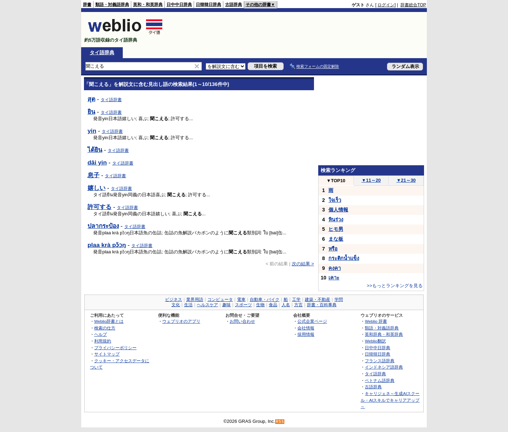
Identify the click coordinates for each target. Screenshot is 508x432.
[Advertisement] (297, 29)
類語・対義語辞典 (112, 4)
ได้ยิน (94, 149)
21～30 (406, 180)
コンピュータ (220, 299)
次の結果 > (303, 263)
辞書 (87, 4)
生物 (260, 305)
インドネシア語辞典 (384, 367)
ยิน (91, 111)
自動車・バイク (264, 299)
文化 (175, 305)
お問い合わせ (242, 321)
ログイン (385, 4)
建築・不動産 (317, 299)
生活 (188, 305)
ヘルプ (100, 334)
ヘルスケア (207, 305)
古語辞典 (233, 4)
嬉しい (96, 187)
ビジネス (173, 299)
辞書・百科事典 (322, 305)
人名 (286, 305)
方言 (298, 305)
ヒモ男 (335, 229)
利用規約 (102, 341)
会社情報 (305, 328)
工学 (296, 299)
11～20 (371, 180)
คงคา (334, 268)
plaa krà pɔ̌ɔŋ (106, 244)
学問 (338, 299)
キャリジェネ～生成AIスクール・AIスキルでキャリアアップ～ (390, 400)
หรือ (333, 249)
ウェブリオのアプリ (181, 321)
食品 (273, 305)
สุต (91, 99)
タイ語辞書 (111, 99)
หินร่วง (335, 219)
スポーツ (243, 305)
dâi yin (97, 162)
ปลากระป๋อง (103, 225)
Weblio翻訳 (375, 341)
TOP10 (335, 180)
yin (91, 130)
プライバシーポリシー (115, 347)
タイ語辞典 (102, 52)
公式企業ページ (312, 321)
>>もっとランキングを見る (395, 285)
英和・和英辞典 (148, 4)
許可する (99, 206)
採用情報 (305, 334)
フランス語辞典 (379, 360)
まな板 (335, 239)
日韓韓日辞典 (208, 4)
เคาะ (333, 277)
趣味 (226, 305)
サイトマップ (107, 354)
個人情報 (338, 209)
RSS (280, 422)
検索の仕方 (104, 328)
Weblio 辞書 (376, 321)
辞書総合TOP (413, 4)
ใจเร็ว (334, 200)
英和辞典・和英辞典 (384, 334)
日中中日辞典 (179, 4)
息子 (93, 175)
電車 (241, 299)
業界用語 (194, 299)
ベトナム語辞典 (379, 380)
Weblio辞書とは (108, 321)
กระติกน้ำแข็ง (343, 258)
